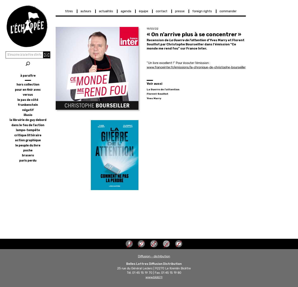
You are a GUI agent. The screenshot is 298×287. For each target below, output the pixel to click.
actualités (106, 11)
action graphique (28, 140)
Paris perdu (27, 160)
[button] (97, 68)
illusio (28, 115)
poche (27, 150)
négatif (28, 110)
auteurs (86, 11)
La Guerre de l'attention (163, 89)
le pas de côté (27, 100)
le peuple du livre (27, 145)
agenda (126, 11)
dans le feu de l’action (27, 125)
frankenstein (28, 105)
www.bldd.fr (154, 277)
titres (69, 11)
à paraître (28, 75)
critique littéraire (27, 135)
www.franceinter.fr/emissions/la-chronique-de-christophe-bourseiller (196, 67)
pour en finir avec (28, 90)
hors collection (28, 84)
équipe (143, 11)
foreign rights (202, 11)
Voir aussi (154, 84)
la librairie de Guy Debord (28, 120)
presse (180, 11)
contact (161, 11)
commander (228, 11)
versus (28, 94)
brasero (28, 155)
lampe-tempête (28, 130)
